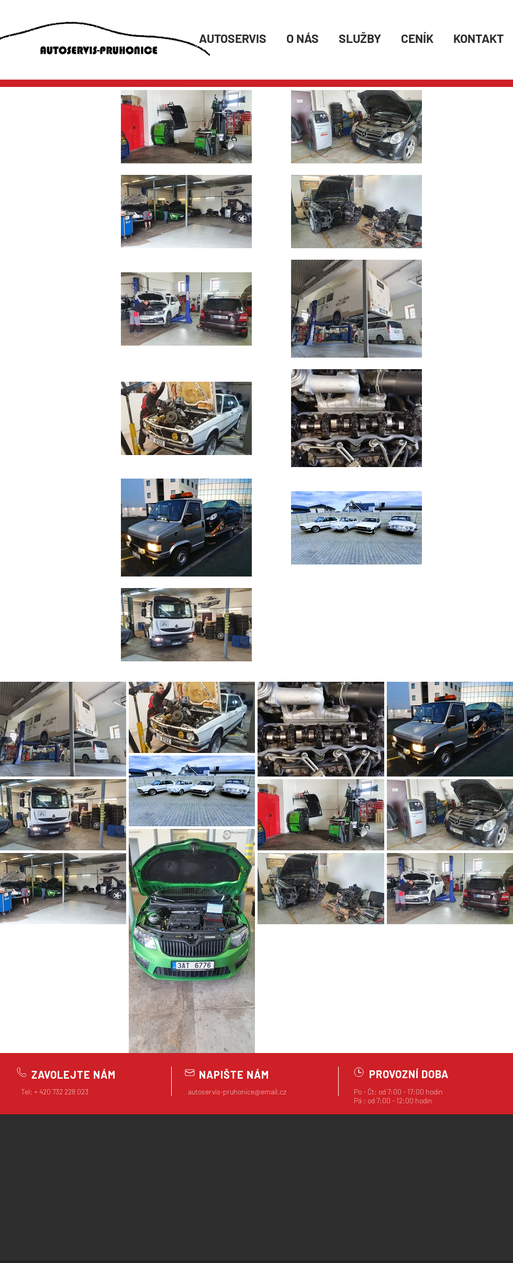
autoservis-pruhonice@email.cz (237, 1091)
